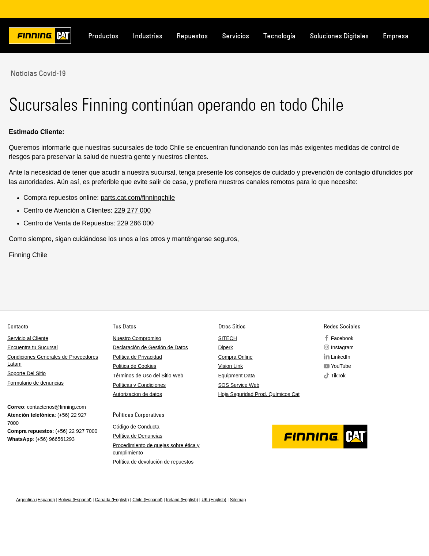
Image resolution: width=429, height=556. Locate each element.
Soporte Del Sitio (26, 373)
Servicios (235, 35)
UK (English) (214, 499)
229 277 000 (132, 210)
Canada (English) (112, 499)
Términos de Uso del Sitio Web (148, 375)
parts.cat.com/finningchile (138, 197)
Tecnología (279, 35)
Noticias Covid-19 (37, 73)
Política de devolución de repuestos (153, 462)
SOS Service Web (239, 385)
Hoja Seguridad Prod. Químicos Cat (259, 394)
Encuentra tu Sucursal (32, 347)
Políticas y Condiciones (139, 385)
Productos (103, 35)
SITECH (227, 338)
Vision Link (230, 366)
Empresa (396, 35)
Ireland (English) (182, 499)
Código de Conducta (136, 427)
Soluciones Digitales (339, 35)
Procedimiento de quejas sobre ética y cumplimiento (156, 449)
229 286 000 (135, 223)
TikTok (338, 375)
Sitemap (238, 499)
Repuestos (192, 35)
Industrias (147, 35)
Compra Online (235, 357)
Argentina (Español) (35, 499)
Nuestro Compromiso (137, 338)
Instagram (342, 347)
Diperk (225, 347)
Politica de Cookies (134, 366)
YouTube (341, 366)
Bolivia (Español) (75, 499)
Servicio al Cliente (27, 338)
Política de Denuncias (137, 436)
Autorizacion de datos (137, 394)
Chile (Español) (147, 499)
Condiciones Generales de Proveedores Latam (52, 360)
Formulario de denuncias (35, 383)
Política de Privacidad (137, 357)
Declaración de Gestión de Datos (150, 347)
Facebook (342, 338)
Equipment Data (236, 375)
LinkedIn (340, 357)
